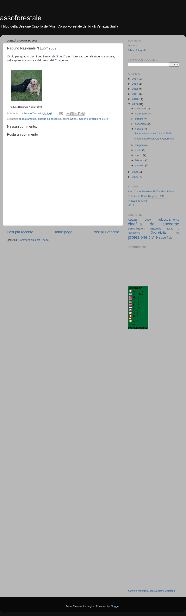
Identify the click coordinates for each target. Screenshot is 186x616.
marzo (139, 155)
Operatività (158, 232)
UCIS (131, 205)
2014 (135, 78)
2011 (135, 94)
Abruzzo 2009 (139, 219)
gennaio (140, 165)
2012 (135, 88)
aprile (138, 150)
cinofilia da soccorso (49, 118)
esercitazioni (70, 118)
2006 (135, 176)
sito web (133, 45)
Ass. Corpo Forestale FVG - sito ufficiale (151, 191)
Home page (62, 232)
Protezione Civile (137, 200)
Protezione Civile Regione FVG (146, 196)
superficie (165, 237)
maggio (139, 145)
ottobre (139, 118)
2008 (135, 171)
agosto (139, 128)
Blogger (114, 606)
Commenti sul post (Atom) (33, 239)
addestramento (27, 118)
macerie (83, 118)
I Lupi (60, 56)
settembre (141, 123)
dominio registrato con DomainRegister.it (151, 590)
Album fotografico (138, 50)
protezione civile (98, 118)
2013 (135, 83)
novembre (141, 113)
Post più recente (20, 232)
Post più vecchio (105, 232)
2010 (135, 99)
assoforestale (20, 18)
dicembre (140, 108)
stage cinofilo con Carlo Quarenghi (154, 138)
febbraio (140, 160)
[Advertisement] (143, 395)
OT (177, 233)
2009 (135, 104)
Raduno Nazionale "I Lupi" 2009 (26, 107)
